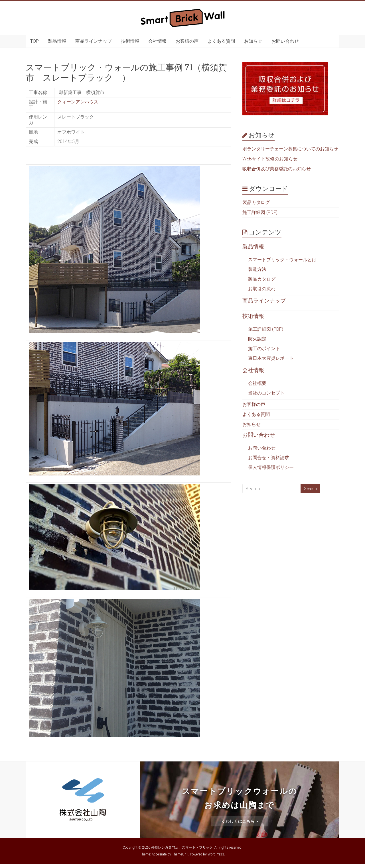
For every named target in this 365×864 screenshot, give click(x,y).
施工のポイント (264, 348)
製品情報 (57, 41)
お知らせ (253, 41)
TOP (34, 41)
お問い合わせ (285, 41)
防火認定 (257, 339)
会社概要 (257, 383)
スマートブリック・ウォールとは (282, 259)
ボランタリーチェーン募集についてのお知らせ (290, 149)
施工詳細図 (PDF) (259, 212)
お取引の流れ (261, 288)
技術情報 (130, 41)
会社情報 (157, 41)
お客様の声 (187, 41)
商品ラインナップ (93, 41)
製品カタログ (256, 202)
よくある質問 (221, 41)
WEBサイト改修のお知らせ (269, 159)
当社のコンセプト (266, 393)
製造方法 (257, 269)
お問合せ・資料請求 (268, 457)
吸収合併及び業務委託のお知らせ (276, 168)
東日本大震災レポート (271, 358)
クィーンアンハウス (77, 102)
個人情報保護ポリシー (271, 467)
